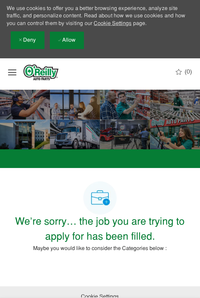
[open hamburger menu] (12, 72)
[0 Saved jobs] (184, 72)
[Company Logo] (46, 72)
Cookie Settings (112, 23)
